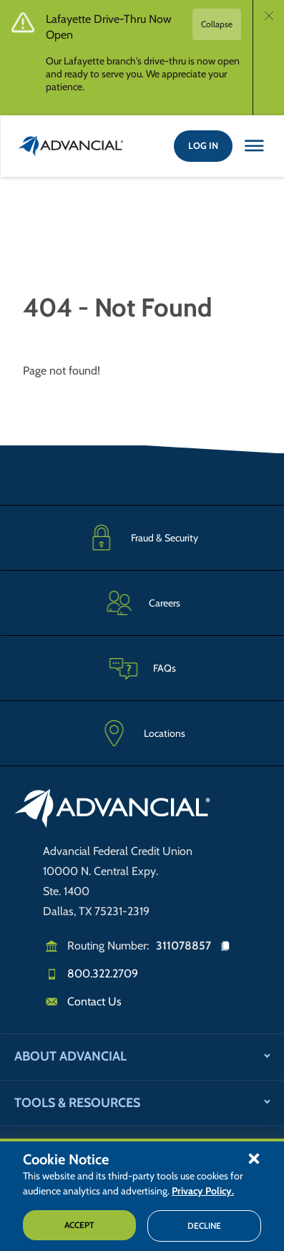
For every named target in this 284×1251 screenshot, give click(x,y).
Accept (79, 1224)
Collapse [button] (216, 24)
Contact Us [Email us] (94, 1001)
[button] (254, 1158)
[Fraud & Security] (142, 537)
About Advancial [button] (70, 1056)
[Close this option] (254, 146)
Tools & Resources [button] (77, 1103)
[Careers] (142, 602)
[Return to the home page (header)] (70, 146)
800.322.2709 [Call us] (102, 973)
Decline (204, 1225)
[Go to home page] (112, 810)
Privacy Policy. (203, 1190)
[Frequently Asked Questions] (142, 667)
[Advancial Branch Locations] (142, 733)
